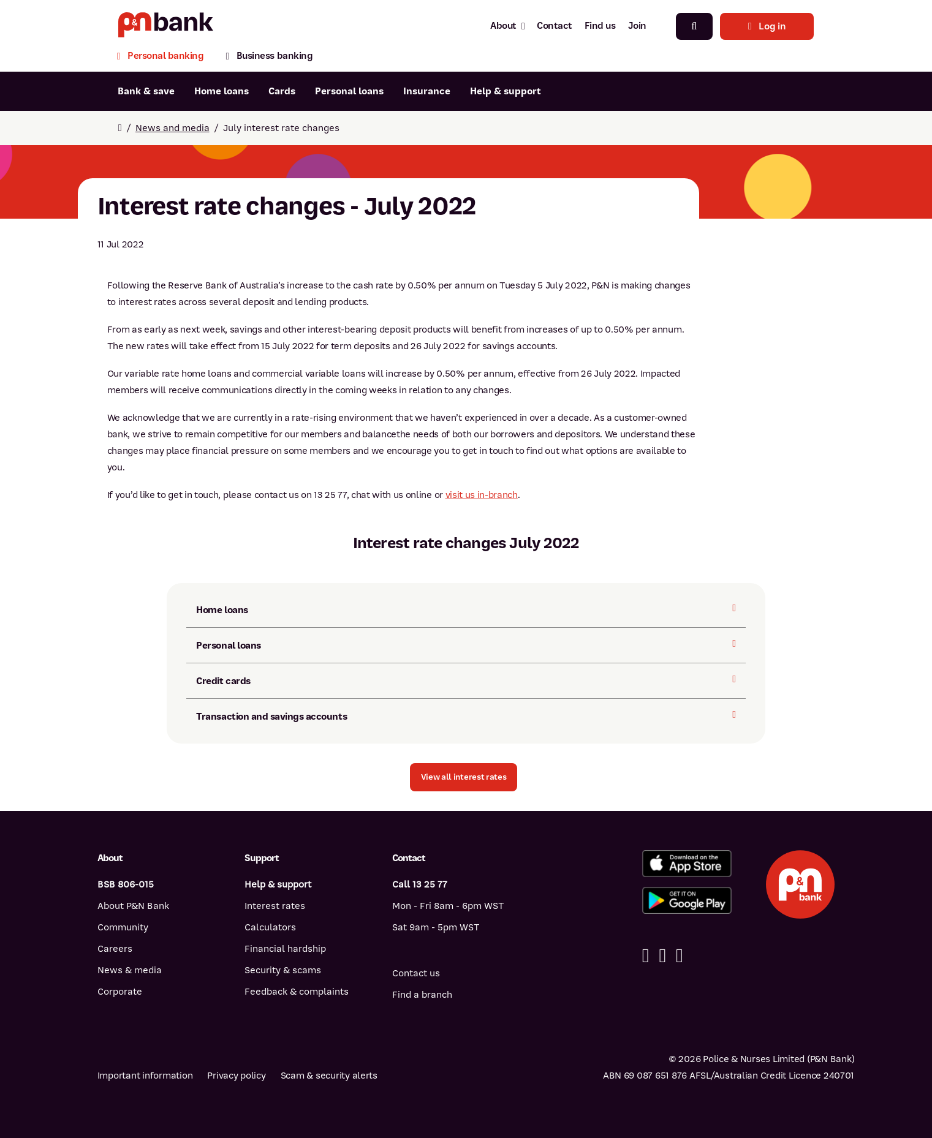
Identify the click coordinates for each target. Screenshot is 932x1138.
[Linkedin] (662, 956)
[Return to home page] (120, 128)
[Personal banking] (166, 57)
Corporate (119, 991)
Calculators (270, 927)
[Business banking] (269, 57)
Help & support (505, 91)
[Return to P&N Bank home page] (165, 26)
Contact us (416, 973)
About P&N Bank (133, 906)
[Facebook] (646, 956)
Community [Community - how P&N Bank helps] (122, 927)
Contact (554, 26)
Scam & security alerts (329, 1075)
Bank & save (146, 91)
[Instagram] (679, 956)
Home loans (221, 91)
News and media (172, 128)
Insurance (426, 91)
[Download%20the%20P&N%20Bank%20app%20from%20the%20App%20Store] (687, 863)
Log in (767, 26)
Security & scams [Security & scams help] (282, 970)
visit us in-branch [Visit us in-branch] (481, 495)
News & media (129, 970)
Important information (145, 1075)
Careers (114, 949)
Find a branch (422, 995)
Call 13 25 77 (419, 884)
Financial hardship (285, 949)
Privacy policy (236, 1075)
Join (637, 26)
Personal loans (349, 91)
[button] (464, 777)
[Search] (694, 26)
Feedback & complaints (296, 991)
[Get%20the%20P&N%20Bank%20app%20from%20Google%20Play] (687, 900)
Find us (600, 26)
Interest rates (274, 906)
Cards (281, 91)
